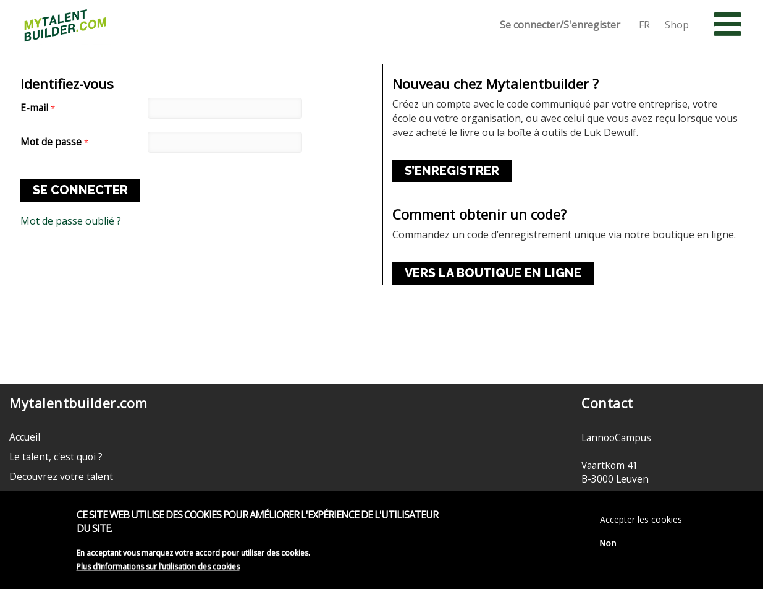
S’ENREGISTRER (452, 170)
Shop (677, 25)
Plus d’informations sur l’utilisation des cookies (158, 569)
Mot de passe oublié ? (70, 221)
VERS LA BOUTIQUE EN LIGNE (493, 272)
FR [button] (644, 25)
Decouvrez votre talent (61, 476)
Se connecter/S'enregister (560, 25)
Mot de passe (54, 141)
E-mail (37, 107)
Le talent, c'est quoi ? (56, 456)
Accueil (24, 437)
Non (608, 546)
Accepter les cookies (641, 522)
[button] (727, 24)
